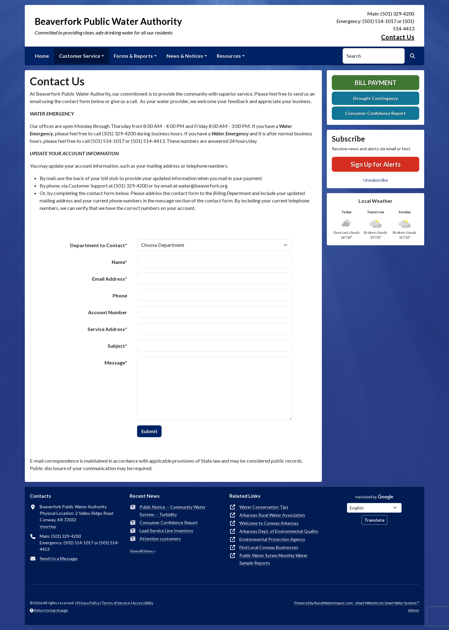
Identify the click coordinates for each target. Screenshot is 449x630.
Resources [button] (229, 56)
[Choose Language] (374, 508)
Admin (413, 610)
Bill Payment (376, 82)
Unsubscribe (375, 180)
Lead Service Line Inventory (166, 530)
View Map (48, 526)
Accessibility (142, 603)
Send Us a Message (59, 558)
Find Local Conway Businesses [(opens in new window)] (268, 547)
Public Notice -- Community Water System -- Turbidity (173, 510)
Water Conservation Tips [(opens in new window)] (263, 507)
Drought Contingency (375, 98)
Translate (374, 520)
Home (42, 56)
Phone (120, 295)
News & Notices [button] (185, 56)
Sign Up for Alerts (376, 164)
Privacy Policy (88, 603)
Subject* (117, 346)
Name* (119, 262)
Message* (115, 362)
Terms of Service (116, 603)
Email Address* (109, 279)
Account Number (107, 312)
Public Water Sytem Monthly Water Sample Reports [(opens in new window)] (273, 559)
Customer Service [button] (79, 56)
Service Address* (107, 329)
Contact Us (397, 37)
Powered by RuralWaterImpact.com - (356, 603)
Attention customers (160, 538)
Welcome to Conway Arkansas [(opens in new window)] (269, 523)
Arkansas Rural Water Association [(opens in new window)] (272, 515)
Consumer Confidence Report (375, 113)
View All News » (143, 551)
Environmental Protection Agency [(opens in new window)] (272, 539)
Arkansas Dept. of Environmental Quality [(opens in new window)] (278, 531)
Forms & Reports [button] (133, 56)
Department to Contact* (98, 245)
